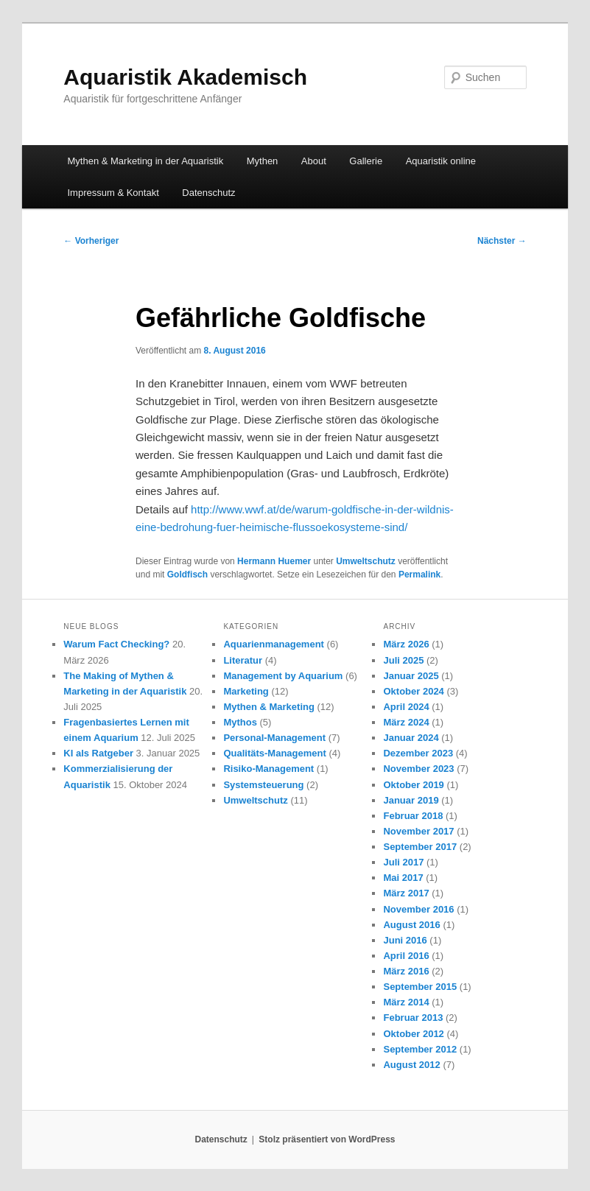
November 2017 (418, 831)
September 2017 (420, 846)
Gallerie (365, 160)
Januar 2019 (410, 800)
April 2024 (406, 706)
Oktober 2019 (413, 784)
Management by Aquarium (283, 675)
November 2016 (418, 909)
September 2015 (420, 986)
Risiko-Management (268, 768)
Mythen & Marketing (269, 706)
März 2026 (406, 644)
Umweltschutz (366, 561)
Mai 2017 (403, 877)
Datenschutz (208, 192)
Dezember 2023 (418, 753)
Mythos (240, 722)
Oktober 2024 (413, 691)
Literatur (242, 660)
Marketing (245, 691)
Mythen (262, 160)
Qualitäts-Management (274, 753)
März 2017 (406, 893)
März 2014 (406, 1002)
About (313, 160)
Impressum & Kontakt (113, 192)
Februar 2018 (413, 815)
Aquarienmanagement (273, 644)
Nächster (502, 241)
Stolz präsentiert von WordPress (327, 1139)
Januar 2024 (410, 737)
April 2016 (406, 955)
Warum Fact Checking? (116, 644)
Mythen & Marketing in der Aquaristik (146, 160)
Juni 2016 (404, 940)
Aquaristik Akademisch (185, 77)
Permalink (419, 574)
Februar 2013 (413, 1017)
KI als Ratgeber (98, 753)
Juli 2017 (403, 862)
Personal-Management (274, 737)
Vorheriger (91, 241)
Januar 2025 (410, 675)
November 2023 (418, 768)
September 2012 (420, 1049)
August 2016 (411, 924)
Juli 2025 (403, 660)
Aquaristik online (441, 160)
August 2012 (411, 1064)
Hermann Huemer (274, 561)
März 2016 (406, 971)
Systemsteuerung (263, 784)
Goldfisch (187, 574)
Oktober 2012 (413, 1033)
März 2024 (406, 722)
